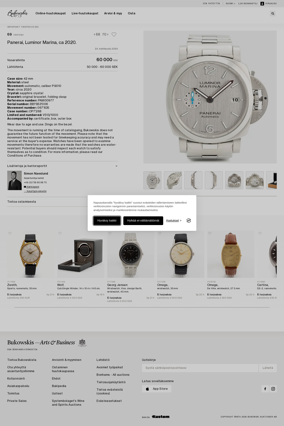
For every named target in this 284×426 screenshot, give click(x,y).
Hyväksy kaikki (106, 220)
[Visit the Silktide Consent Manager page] (188, 220)
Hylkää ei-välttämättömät (143, 220)
